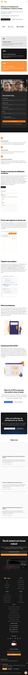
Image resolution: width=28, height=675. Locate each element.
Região (3, 111)
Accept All (4, 668)
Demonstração (20, 428)
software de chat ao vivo (12, 268)
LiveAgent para (16, 265)
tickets (9, 57)
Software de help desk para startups (14, 621)
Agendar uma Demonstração (17, 19)
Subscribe (14, 654)
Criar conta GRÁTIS (14, 121)
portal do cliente (11, 266)
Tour (7, 589)
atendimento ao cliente (19, 144)
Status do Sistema (21, 584)
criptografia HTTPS (19, 162)
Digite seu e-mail (5, 102)
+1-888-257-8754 (14, 627)
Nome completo (5, 98)
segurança (3, 162)
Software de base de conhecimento (14, 606)
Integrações (7, 587)
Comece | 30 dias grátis (5, 19)
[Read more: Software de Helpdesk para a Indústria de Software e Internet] (14, 454)
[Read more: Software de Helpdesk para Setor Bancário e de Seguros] (14, 505)
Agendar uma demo (14, 554)
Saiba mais (3, 187)
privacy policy (9, 666)
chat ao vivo (14, 178)
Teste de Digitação (21, 602)
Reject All (10, 668)
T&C (11, 123)
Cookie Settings (16, 668)
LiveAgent (10, 11)
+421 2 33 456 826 (14, 625)
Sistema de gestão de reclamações (14, 617)
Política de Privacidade (17, 123)
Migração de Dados (21, 582)
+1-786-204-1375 (14, 629)
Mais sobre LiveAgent (19, 402)
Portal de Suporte (21, 580)
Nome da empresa (5, 107)
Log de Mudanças (21, 586)
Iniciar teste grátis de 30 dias (10, 428)
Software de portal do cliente (14, 619)
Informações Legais (7, 602)
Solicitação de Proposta (21, 588)
